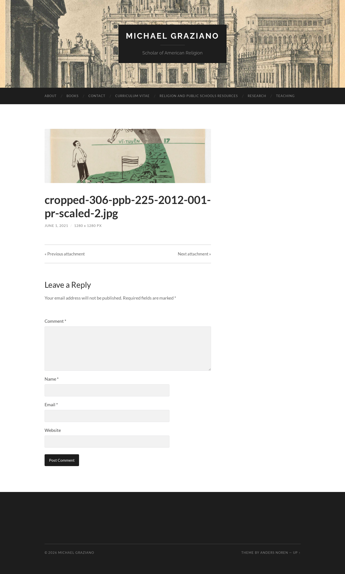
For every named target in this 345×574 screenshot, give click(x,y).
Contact (96, 96)
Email (51, 404)
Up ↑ (296, 553)
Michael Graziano (172, 35)
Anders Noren (274, 553)
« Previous (65, 253)
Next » (194, 253)
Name (52, 379)
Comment (55, 321)
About (51, 96)
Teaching (285, 96)
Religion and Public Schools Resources (199, 96)
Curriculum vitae (132, 96)
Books (72, 96)
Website (53, 430)
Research (257, 96)
